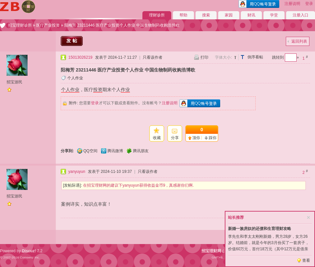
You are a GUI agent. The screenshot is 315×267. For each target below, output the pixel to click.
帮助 (183, 15)
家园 (229, 15)
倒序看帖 (255, 57)
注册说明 (292, 3)
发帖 (72, 40)
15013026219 (80, 57)
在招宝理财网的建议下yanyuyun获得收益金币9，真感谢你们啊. (138, 185)
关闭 (308, 217)
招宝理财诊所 (20, 25)
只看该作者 (152, 57)
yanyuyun (76, 171)
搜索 (206, 15)
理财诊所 (157, 15)
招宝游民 (14, 82)
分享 (175, 137)
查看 (306, 260)
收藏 (157, 137)
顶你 (196, 137)
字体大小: (223, 57)
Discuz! (29, 251)
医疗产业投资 (48, 25)
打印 (204, 57)
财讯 (251, 15)
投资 (97, 89)
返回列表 (299, 41)
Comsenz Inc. (30, 257)
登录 (309, 3)
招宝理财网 (211, 251)
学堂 (274, 15)
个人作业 (75, 78)
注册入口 (300, 15)
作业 (125, 89)
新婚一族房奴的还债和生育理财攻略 (259, 228)
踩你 (213, 137)
